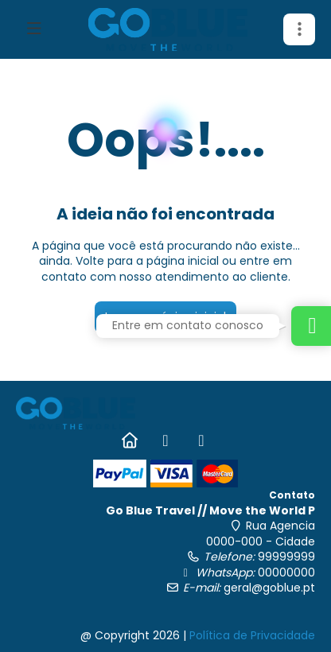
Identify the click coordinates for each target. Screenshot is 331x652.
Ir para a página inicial (165, 316)
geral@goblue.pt (269, 588)
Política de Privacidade (252, 635)
